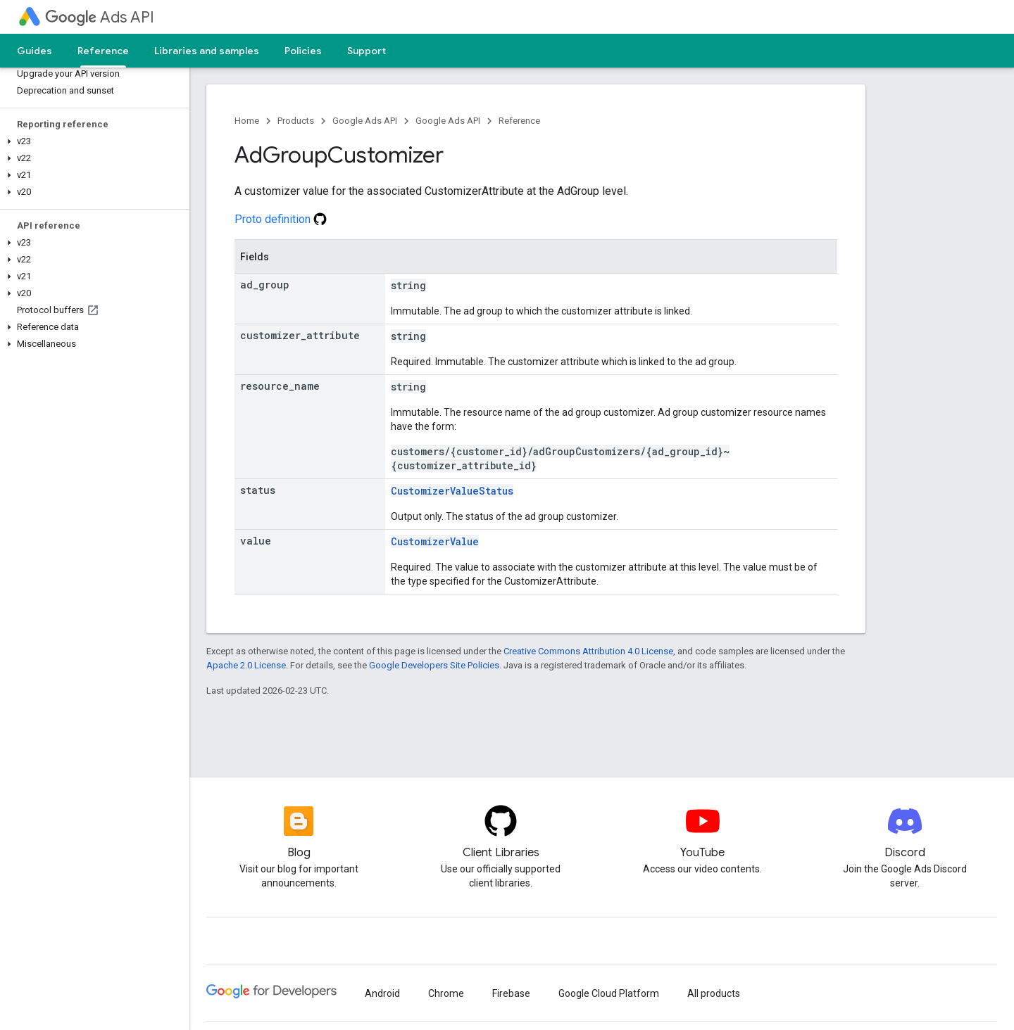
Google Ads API (364, 120)
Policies (303, 50)
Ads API (99, 17)
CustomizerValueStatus (452, 490)
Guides (34, 50)
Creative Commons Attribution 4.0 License (588, 651)
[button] (92, 141)
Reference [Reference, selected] (103, 50)
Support (366, 50)
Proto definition (280, 219)
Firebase (511, 993)
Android (382, 993)
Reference (519, 120)
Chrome (446, 993)
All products (713, 993)
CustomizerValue (435, 541)
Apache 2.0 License (246, 665)
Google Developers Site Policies (434, 665)
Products (295, 120)
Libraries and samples (206, 50)
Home (246, 120)
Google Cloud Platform (608, 993)
